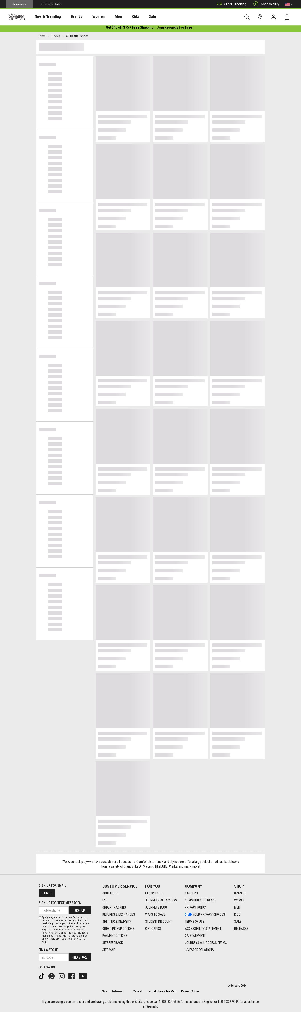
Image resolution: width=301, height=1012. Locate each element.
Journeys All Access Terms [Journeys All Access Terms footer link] (206, 943)
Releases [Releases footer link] (241, 928)
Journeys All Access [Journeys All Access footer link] (161, 900)
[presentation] (43, 16)
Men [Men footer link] (237, 907)
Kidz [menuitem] (121, 17)
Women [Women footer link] (239, 900)
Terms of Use (71, 929)
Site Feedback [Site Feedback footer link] (112, 943)
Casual (137, 991)
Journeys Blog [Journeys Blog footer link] (156, 907)
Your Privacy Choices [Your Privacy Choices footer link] (205, 914)
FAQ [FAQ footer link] (104, 900)
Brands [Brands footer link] (240, 893)
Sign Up (47, 893)
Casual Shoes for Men (161, 991)
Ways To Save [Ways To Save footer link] (155, 914)
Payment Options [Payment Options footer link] (114, 936)
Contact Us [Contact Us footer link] (110, 893)
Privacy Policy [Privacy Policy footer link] (196, 907)
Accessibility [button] (265, 4)
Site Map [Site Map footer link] (108, 950)
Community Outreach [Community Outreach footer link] (201, 900)
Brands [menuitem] (69, 17)
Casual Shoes (190, 991)
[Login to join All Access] (130, 28)
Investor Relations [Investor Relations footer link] (199, 950)
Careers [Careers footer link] (191, 893)
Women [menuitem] (89, 17)
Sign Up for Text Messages (60, 903)
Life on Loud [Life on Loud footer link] (153, 893)
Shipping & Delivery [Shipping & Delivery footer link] (116, 921)
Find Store (79, 957)
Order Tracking (230, 4)
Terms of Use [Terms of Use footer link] (194, 921)
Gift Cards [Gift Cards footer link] (153, 928)
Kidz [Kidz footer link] (237, 914)
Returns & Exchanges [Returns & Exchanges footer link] (118, 914)
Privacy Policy (49, 932)
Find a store (48, 950)
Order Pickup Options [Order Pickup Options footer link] (118, 928)
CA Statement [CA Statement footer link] (195, 936)
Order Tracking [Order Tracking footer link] (114, 907)
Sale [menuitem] (135, 17)
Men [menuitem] (105, 17)
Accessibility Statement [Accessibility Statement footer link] (203, 928)
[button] (288, 4)
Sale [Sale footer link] (237, 921)
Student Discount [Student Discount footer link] (158, 921)
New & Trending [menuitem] (43, 17)
